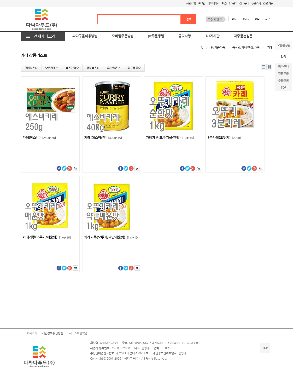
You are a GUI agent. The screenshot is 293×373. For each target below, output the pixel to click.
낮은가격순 (51, 67)
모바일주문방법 (123, 36)
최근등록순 (134, 67)
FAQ (224, 3)
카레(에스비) (39, 137)
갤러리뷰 (269, 67)
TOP (283, 87)
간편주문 (267, 3)
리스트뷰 (264, 67)
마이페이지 (213, 3)
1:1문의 (233, 3)
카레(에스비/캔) (103, 137)
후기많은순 (113, 67)
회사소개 (32, 333)
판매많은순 (31, 67)
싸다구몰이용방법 (84, 36)
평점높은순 (93, 67)
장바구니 (244, 3)
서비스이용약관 (78, 333)
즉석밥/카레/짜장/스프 (246, 47)
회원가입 (190, 3)
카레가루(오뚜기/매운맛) (47, 237)
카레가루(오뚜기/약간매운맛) (111, 237)
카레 (269, 47)
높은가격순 (72, 67)
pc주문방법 (156, 36)
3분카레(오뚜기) (224, 137)
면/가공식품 (218, 47)
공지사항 (184, 36)
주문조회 (256, 3)
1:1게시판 (212, 36)
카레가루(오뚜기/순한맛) (170, 137)
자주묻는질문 (243, 36)
